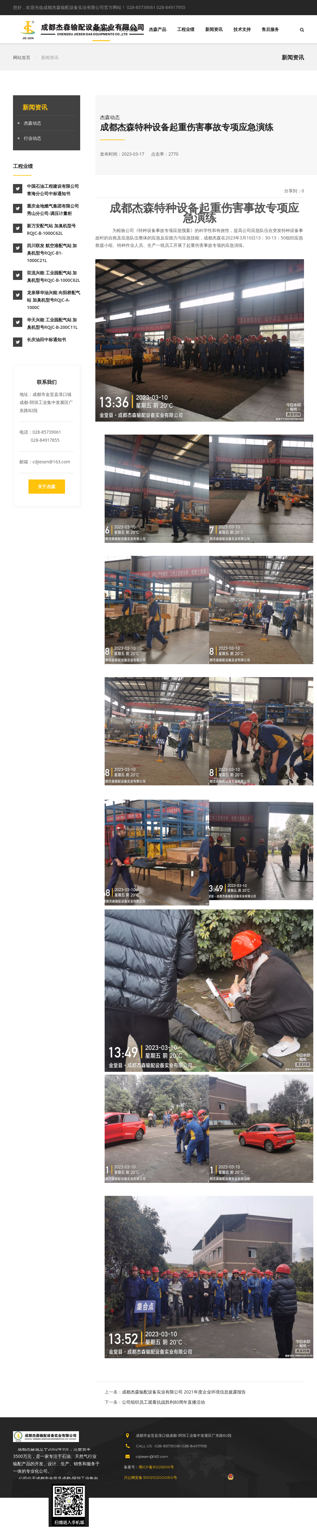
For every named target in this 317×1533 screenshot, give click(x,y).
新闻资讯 (214, 29)
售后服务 (270, 29)
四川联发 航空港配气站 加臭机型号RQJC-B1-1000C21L (52, 253)
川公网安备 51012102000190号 (150, 1477)
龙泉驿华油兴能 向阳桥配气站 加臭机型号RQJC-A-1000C (53, 300)
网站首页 (101, 29)
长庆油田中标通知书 (46, 339)
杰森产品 (157, 29)
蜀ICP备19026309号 (156, 1467)
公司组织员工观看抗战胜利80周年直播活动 (163, 1402)
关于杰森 (129, 29)
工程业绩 (185, 29)
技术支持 (242, 29)
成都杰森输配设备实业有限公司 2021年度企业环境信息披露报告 (184, 1392)
